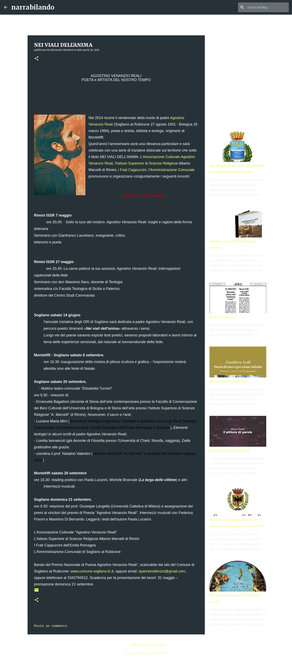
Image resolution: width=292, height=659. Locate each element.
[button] (36, 58)
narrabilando (32, 7)
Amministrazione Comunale (172, 170)
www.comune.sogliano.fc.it (92, 571)
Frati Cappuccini (133, 170)
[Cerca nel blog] (267, 7)
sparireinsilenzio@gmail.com (162, 571)
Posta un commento (50, 626)
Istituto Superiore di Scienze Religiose (147, 163)
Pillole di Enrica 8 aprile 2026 (228, 381)
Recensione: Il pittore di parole (229, 450)
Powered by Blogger (146, 645)
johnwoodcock (160, 653)
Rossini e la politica (222, 317)
